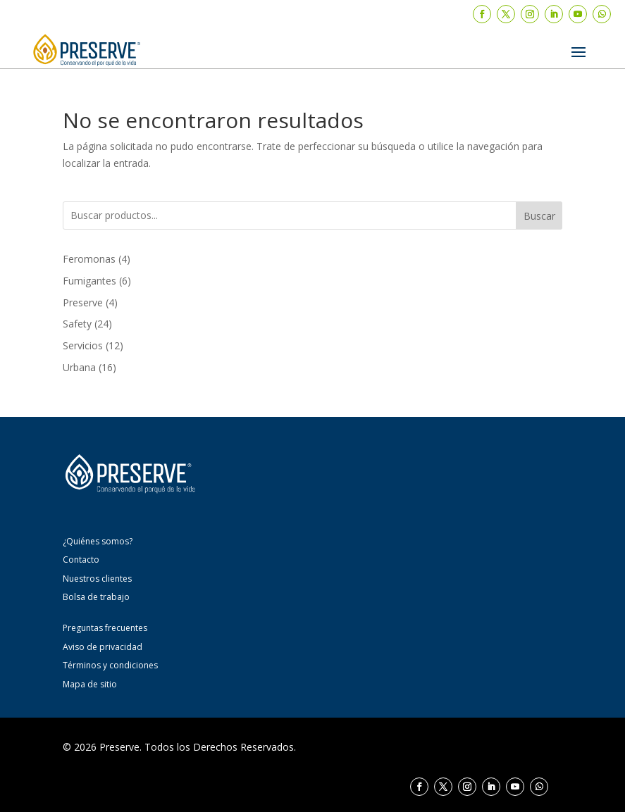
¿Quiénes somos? (97, 541)
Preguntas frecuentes (105, 628)
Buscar (539, 216)
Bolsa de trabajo (96, 597)
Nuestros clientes (97, 579)
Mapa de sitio (90, 684)
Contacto (81, 560)
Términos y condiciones (110, 665)
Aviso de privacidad (102, 647)
